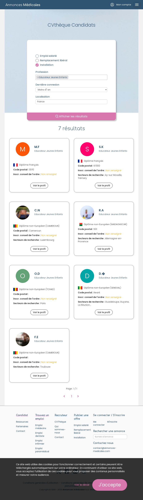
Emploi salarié (48, 56)
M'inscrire (112, 421)
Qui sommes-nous (60, 429)
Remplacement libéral (53, 60)
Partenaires (22, 426)
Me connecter (98, 423)
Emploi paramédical (42, 450)
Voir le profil (39, 185)
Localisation (42, 96)
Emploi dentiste (39, 434)
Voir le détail (81, 485)
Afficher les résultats (71, 116)
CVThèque (60, 421)
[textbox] (70, 77)
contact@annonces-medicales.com (104, 450)
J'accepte (110, 485)
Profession (41, 72)
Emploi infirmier (39, 442)
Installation (46, 65)
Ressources (22, 421)
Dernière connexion (47, 84)
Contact (20, 431)
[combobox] (71, 77)
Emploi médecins (40, 427)
